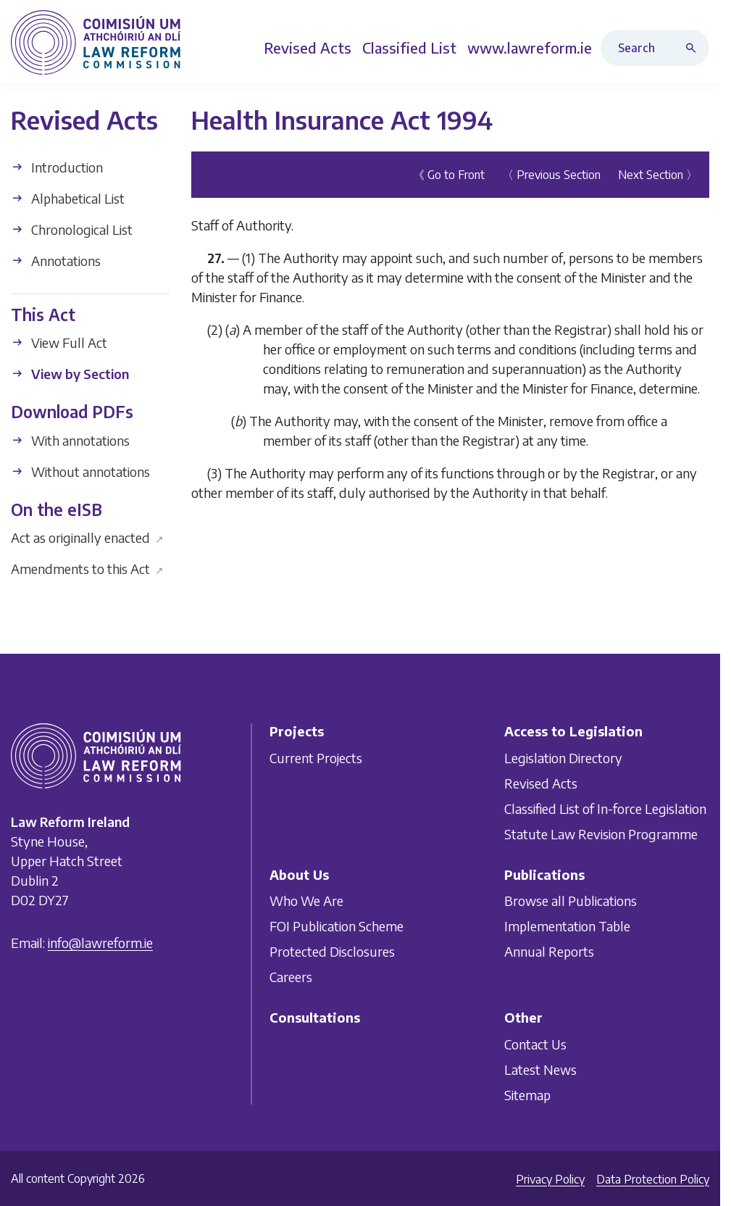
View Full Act (59, 342)
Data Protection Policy (652, 1179)
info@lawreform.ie (100, 942)
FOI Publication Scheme (337, 926)
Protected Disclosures (332, 951)
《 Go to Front (449, 174)
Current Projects (316, 757)
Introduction (57, 167)
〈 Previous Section (551, 174)
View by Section (70, 373)
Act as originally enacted (87, 537)
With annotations (70, 440)
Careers (291, 976)
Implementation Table (567, 926)
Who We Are (306, 900)
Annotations (56, 260)
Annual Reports (549, 951)
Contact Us (535, 1044)
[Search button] (694, 48)
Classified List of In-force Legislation (605, 808)
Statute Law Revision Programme (601, 834)
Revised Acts (540, 783)
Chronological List (72, 229)
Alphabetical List (68, 198)
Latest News (540, 1069)
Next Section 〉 (658, 174)
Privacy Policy (550, 1179)
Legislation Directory (563, 757)
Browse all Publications (570, 900)
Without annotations (80, 471)
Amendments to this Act (87, 568)
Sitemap (527, 1094)
